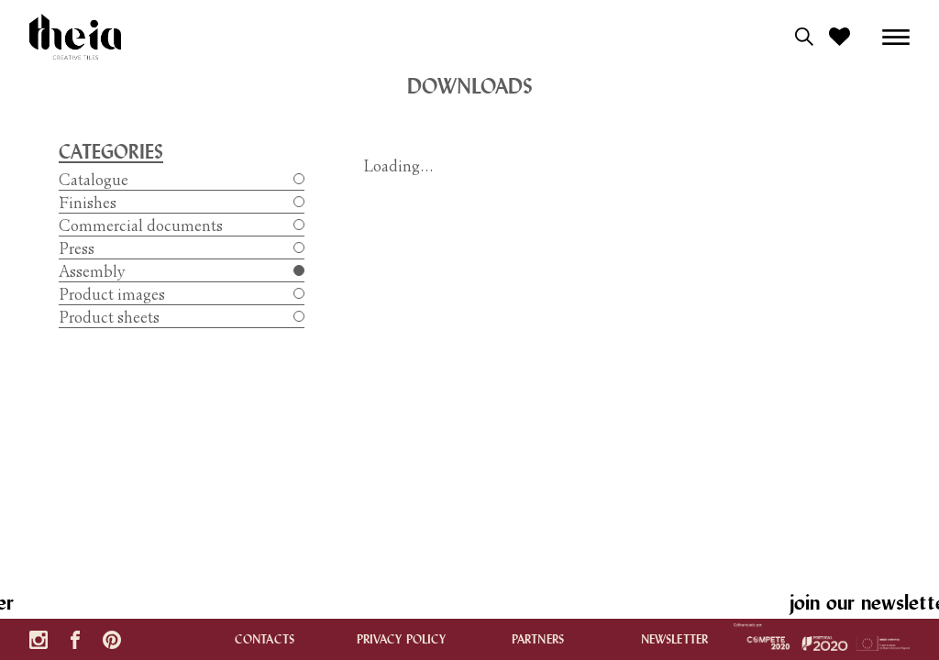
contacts (264, 639)
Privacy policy (402, 639)
